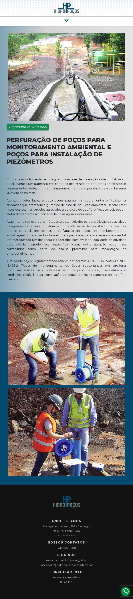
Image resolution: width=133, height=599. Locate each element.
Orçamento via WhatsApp (28, 127)
